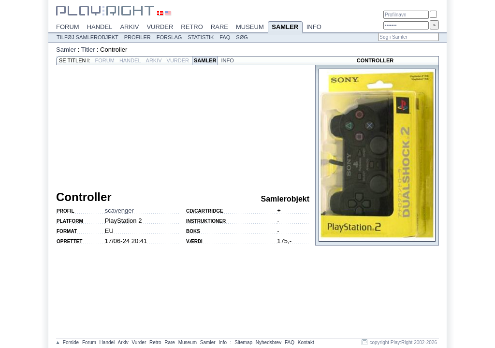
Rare (219, 26)
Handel (100, 26)
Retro (192, 26)
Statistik (201, 37)
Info (313, 26)
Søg (242, 37)
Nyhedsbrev (268, 342)
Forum (67, 26)
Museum (250, 26)
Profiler (137, 37)
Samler (285, 27)
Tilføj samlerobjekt (87, 37)
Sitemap (243, 342)
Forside (71, 342)
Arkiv (129, 26)
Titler (88, 49)
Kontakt (306, 342)
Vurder (159, 26)
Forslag (169, 37)
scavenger (119, 210)
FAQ (224, 37)
